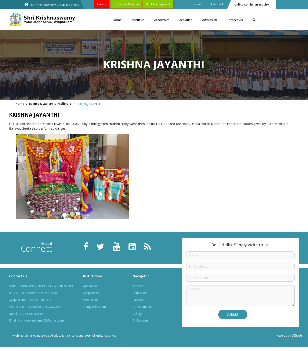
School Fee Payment (127, 4)
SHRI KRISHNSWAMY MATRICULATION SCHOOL (42, 286)
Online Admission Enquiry (251, 4)
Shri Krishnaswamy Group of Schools (51, 4)
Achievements (142, 307)
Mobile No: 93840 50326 (26, 314)
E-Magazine (141, 320)
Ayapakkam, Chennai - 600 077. (30, 300)
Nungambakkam (94, 307)
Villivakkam (90, 300)
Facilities (138, 300)
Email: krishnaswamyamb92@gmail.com (36, 320)
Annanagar (90, 286)
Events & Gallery (41, 104)
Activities (185, 20)
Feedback (217, 4)
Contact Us (235, 20)
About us (137, 20)
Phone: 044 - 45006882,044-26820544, (35, 307)
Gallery (101, 4)
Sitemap (198, 4)
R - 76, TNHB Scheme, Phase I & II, (33, 293)
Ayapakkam (91, 293)
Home (117, 20)
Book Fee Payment (158, 4)
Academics (162, 20)
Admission (209, 20)
